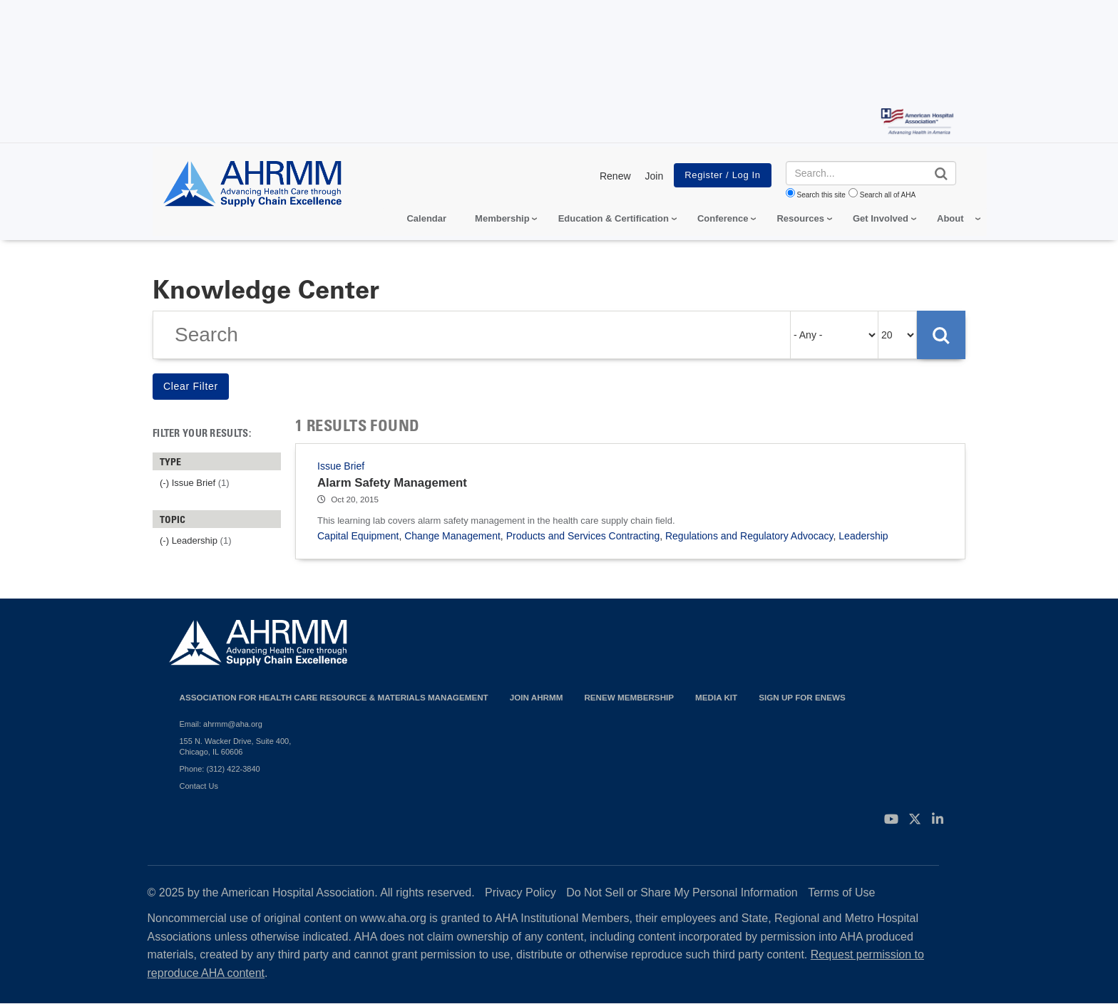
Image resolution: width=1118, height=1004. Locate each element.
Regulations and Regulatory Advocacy (749, 536)
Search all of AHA (888, 195)
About (950, 218)
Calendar (426, 218)
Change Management (452, 536)
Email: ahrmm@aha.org (221, 724)
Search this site (821, 195)
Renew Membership (629, 697)
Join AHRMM (536, 697)
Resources (800, 218)
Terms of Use (841, 892)
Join (654, 176)
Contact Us (199, 786)
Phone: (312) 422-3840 (220, 769)
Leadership (863, 536)
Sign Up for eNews (802, 697)
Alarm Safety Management (392, 483)
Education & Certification (613, 218)
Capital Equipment (358, 536)
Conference (723, 218)
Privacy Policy (520, 892)
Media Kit (716, 697)
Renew (615, 176)
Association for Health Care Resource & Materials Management (334, 697)
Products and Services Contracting (583, 536)
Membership (502, 218)
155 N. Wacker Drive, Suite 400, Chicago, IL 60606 (236, 746)
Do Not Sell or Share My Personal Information (682, 892)
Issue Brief (340, 466)
